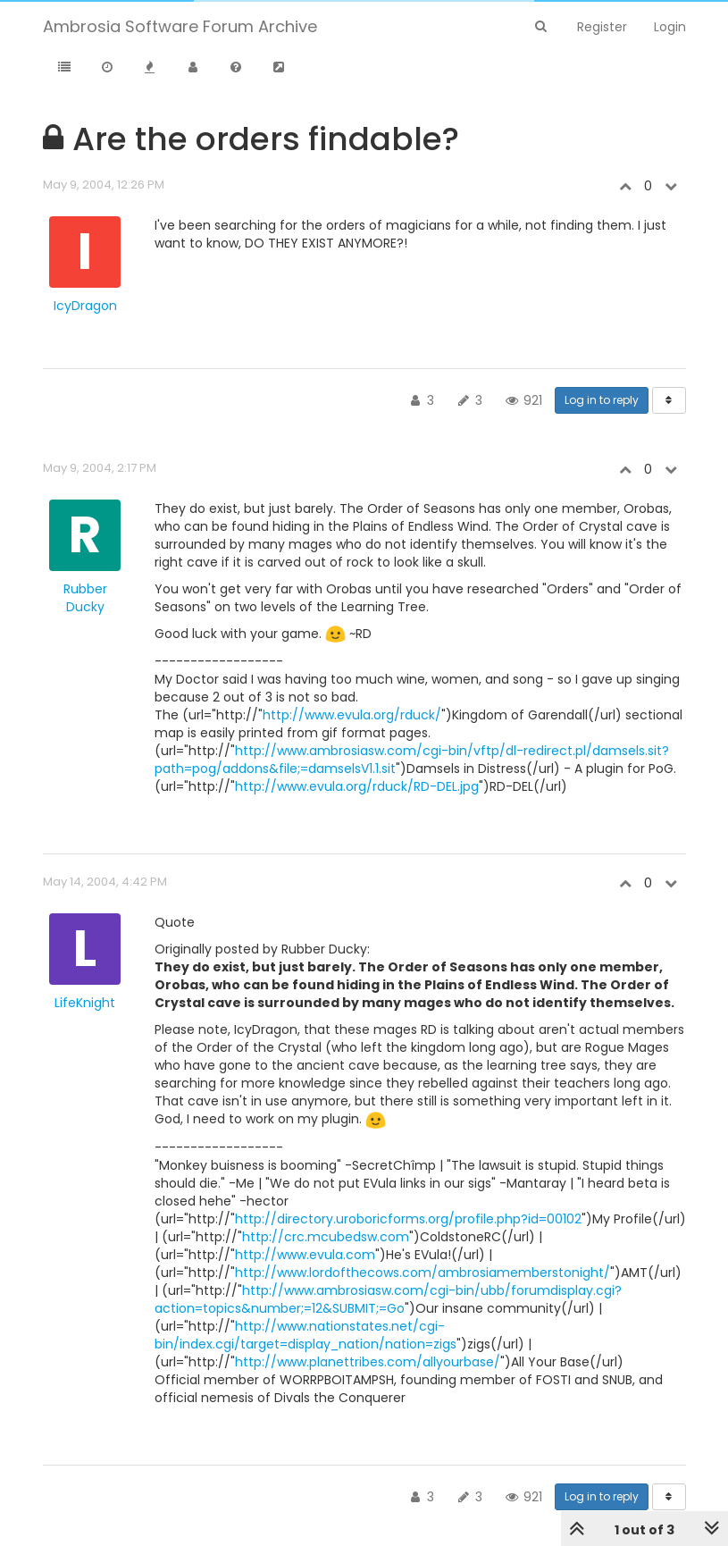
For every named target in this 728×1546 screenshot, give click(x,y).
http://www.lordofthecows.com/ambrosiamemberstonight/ (422, 1272)
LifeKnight (84, 1003)
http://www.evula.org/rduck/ (352, 715)
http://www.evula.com (305, 1255)
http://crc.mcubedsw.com (325, 1237)
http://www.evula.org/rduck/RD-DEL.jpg (357, 786)
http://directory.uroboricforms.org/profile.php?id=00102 (408, 1219)
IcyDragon (85, 306)
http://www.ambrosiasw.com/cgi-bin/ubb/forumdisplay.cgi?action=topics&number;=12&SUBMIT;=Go (388, 1299)
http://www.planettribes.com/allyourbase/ (367, 1362)
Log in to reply (602, 400)
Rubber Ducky (85, 598)
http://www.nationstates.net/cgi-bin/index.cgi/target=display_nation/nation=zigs (305, 1335)
